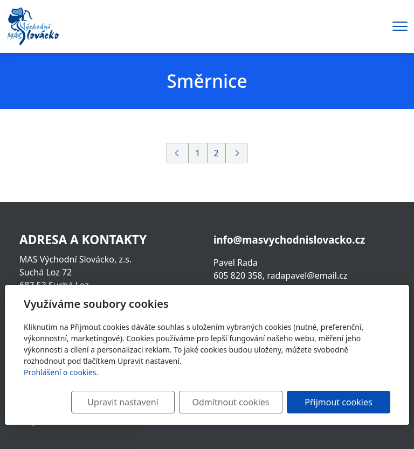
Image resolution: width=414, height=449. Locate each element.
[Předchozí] (177, 153)
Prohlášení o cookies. (61, 372)
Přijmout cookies (338, 402)
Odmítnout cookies (230, 402)
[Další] (236, 153)
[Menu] (400, 26)
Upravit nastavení (122, 402)
